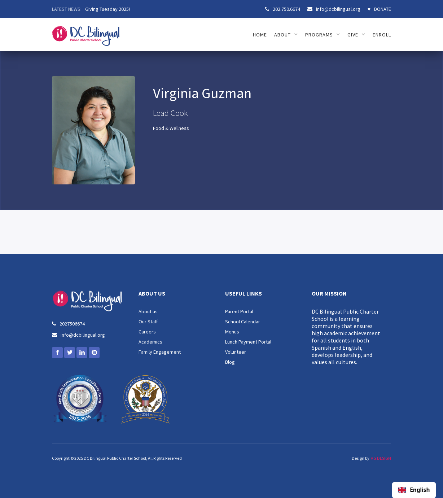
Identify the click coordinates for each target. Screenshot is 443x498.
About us (148, 311)
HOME (260, 34)
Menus (232, 331)
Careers (147, 331)
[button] (286, 34)
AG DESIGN (381, 458)
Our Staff (148, 321)
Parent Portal (239, 311)
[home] (85, 32)
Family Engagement (160, 352)
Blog (230, 362)
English (414, 490)
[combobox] (414, 490)
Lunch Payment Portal (248, 341)
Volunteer (235, 352)
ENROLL (382, 34)
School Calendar (242, 321)
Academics (150, 341)
